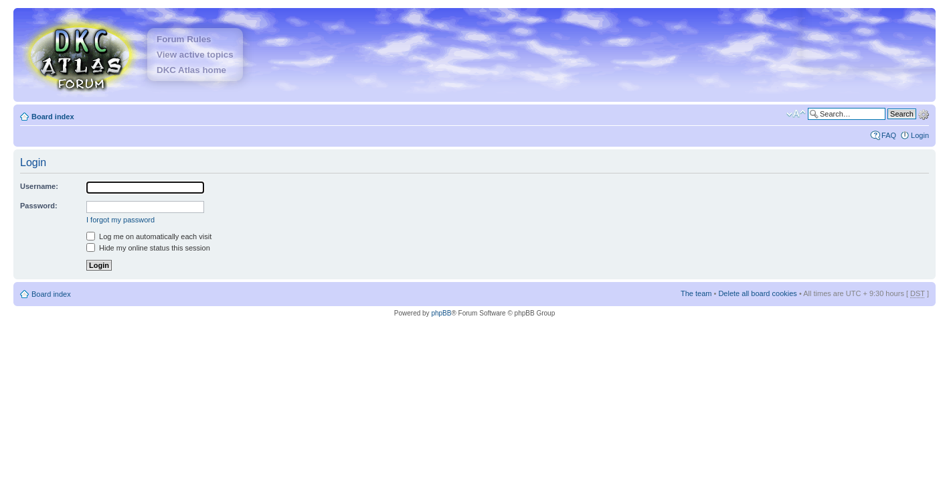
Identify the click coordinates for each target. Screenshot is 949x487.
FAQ (888, 135)
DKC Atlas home (191, 70)
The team (696, 293)
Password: (39, 206)
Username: (39, 186)
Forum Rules (184, 39)
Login (920, 135)
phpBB (441, 313)
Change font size (796, 114)
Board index (52, 117)
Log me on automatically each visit (148, 236)
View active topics (195, 55)
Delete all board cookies (757, 293)
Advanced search (923, 113)
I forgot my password (120, 220)
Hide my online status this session (148, 248)
